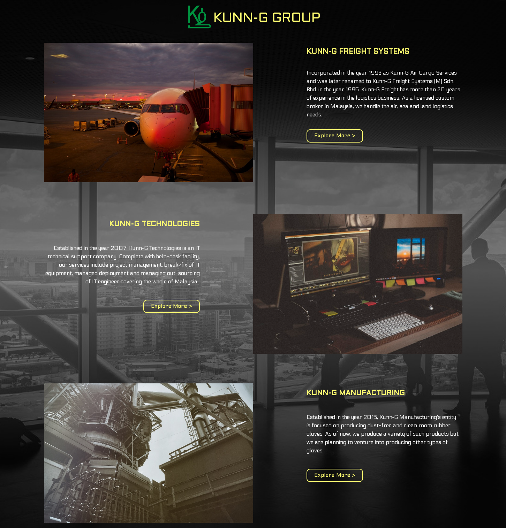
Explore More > (334, 135)
